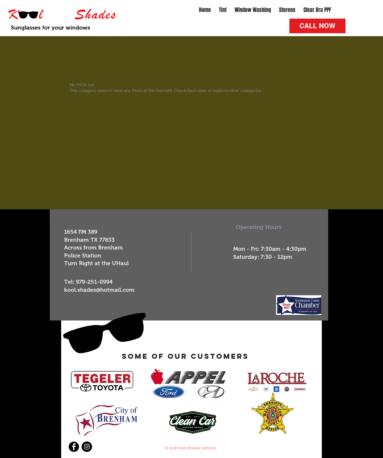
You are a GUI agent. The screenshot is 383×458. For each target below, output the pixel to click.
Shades (95, 14)
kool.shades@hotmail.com (99, 290)
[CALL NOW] (317, 26)
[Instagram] (87, 447)
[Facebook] (74, 447)
